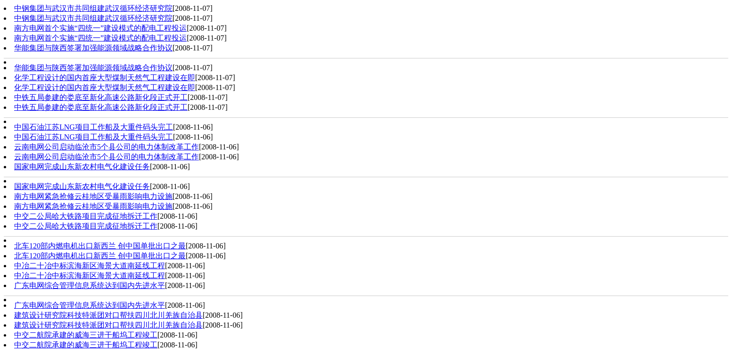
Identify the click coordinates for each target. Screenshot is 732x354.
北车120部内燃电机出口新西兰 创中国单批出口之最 (100, 246)
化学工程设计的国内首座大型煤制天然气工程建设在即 (104, 78)
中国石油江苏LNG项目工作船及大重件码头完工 (93, 127)
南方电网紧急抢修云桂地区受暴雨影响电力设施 (93, 196)
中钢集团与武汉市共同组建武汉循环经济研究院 (93, 8)
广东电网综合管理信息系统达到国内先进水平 (89, 285)
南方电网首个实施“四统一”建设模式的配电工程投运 (100, 28)
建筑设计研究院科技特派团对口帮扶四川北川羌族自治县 (108, 315)
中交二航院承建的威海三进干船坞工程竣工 (85, 335)
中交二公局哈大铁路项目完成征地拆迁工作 (85, 216)
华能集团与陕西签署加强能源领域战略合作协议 (93, 48)
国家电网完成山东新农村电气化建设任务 (82, 167)
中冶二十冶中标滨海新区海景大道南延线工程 (89, 266)
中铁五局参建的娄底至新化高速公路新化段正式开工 (101, 97)
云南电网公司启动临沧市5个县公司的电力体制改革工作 (106, 147)
